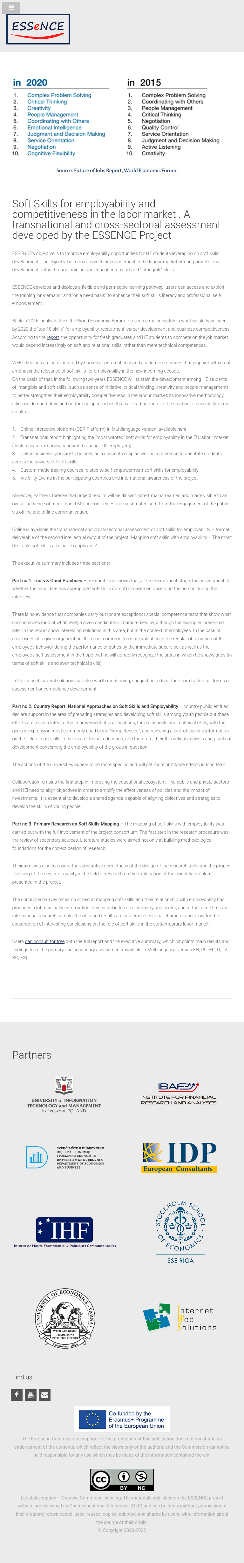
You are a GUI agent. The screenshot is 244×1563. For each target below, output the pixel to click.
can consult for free (44, 941)
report (53, 337)
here (183, 429)
